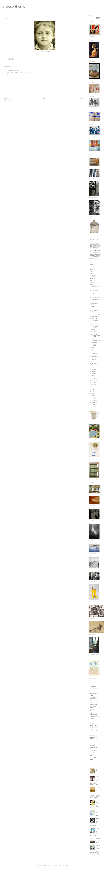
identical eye (93, 750)
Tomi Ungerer (93, 704)
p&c (91, 755)
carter (91, 761)
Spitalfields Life (94, 688)
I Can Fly (93, 349)
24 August (94, 371)
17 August (94, 373)
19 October (95, 318)
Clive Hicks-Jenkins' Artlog (94, 698)
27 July (94, 380)
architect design (94, 693)
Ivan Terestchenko (93, 714)
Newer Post (7, 98)
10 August (94, 375)
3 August (94, 378)
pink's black (93, 757)
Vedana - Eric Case (93, 748)
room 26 (92, 753)
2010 (91, 280)
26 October (95, 316)
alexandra (92, 721)
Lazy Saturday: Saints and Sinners (95, 326)
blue (91, 740)
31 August (94, 369)
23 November (95, 303)
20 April (94, 402)
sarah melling (93, 743)
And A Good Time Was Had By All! (95, 335)
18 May (94, 393)
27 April (94, 400)
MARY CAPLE (94, 733)
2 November (95, 314)
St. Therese (41, 51)
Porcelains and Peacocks (94, 710)
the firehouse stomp (93, 707)
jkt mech (92, 745)
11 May (94, 395)
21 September (95, 359)
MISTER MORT (94, 725)
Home (44, 98)
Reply (8, 74)
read (92, 347)
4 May (93, 398)
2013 (91, 273)
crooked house (94, 727)
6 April (93, 406)
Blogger (66, 865)
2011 (91, 278)
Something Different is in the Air (95, 344)
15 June (94, 384)
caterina (92, 695)
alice (91, 759)
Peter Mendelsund (93, 730)
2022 (91, 264)
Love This (93, 329)
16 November (95, 306)
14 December (95, 293)
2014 (91, 271)
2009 (91, 282)
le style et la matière (93, 738)
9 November (95, 310)
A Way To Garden (94, 691)
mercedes (92, 735)
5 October (94, 322)
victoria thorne (14, 6)
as (46, 51)
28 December (95, 286)
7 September (95, 367)
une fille (92, 723)
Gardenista (93, 686)
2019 (91, 267)
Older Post (82, 98)
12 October (95, 320)
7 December (95, 297)
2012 (91, 276)
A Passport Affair (94, 716)
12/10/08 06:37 (18, 70)
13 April (94, 404)
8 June (93, 386)
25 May (94, 391)
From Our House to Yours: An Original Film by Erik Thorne (95, 796)
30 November (95, 299)
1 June (93, 389)
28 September (95, 356)
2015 (91, 269)
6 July (93, 382)
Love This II (94, 332)
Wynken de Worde (93, 701)
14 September (95, 363)
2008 (91, 284)
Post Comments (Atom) (17, 100)
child (49, 51)
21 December (95, 290)
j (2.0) (91, 718)
